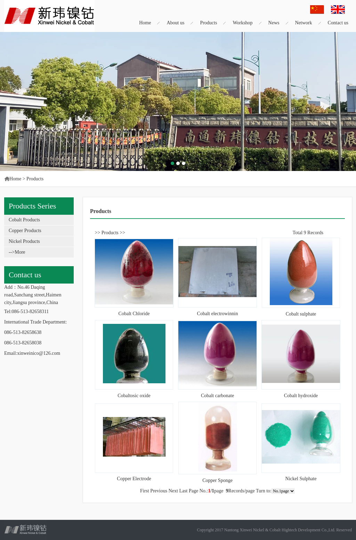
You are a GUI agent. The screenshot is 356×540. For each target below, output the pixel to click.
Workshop (242, 22)
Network (303, 22)
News (274, 22)
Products (208, 22)
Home (145, 22)
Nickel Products (24, 241)
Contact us (338, 22)
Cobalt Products (24, 219)
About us (175, 22)
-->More (17, 252)
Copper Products (25, 230)
